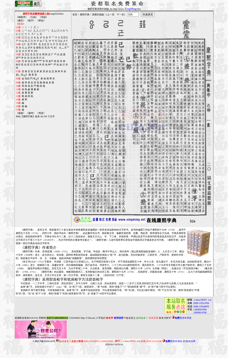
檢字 (30, 20)
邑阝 (24, 75)
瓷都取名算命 (22, 318)
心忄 (24, 44)
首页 (74, 14)
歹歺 (30, 47)
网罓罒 (38, 61)
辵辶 (18, 74)
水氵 (56, 47)
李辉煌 (42, 318)
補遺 (20, 113)
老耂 (51, 61)
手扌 (35, 44)
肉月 (18, 64)
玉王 (27, 54)
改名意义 (130, 318)
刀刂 (59, 30)
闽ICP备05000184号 (45, 341)
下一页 (120, 14)
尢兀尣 (64, 37)
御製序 (21, 17)
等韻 (43, 17)
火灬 (61, 47)
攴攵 (44, 44)
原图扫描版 (98, 14)
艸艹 (50, 64)
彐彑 (60, 40)
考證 (41, 113)
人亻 (30, 30)
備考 (30, 113)
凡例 (33, 17)
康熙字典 (84, 14)
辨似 (41, 20)
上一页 (110, 14)
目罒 (18, 57)
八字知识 (100, 318)
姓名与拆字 (165, 318)
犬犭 (36, 51)
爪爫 (66, 47)
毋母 (38, 47)
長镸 (27, 78)
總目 (20, 20)
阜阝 (36, 78)
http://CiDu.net (88, 318)
